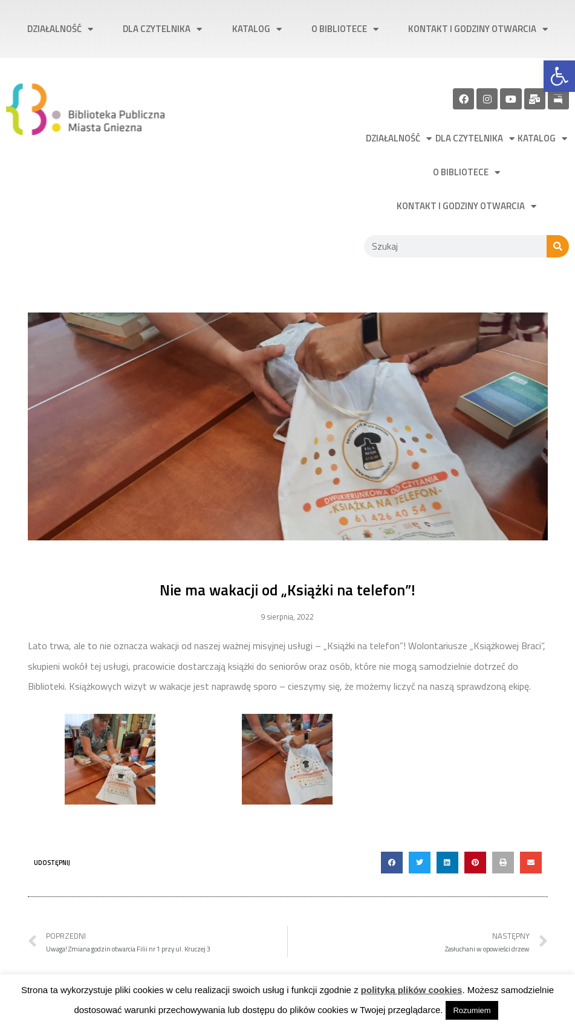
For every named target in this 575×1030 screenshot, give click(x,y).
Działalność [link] (60, 29)
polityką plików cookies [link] (412, 990)
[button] (392, 862)
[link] (559, 76)
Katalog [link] (257, 29)
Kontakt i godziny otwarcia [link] (478, 29)
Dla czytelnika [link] (162, 29)
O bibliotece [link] (344, 29)
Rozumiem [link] (471, 1010)
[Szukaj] (558, 246)
